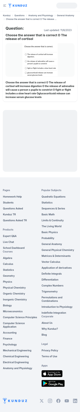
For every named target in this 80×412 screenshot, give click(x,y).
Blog (44, 334)
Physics (7, 281)
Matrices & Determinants (56, 255)
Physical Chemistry (14, 287)
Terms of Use (49, 356)
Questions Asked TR (15, 220)
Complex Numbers (52, 285)
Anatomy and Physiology (40, 15)
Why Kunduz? (50, 328)
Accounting (10, 332)
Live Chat (8, 241)
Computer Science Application (14, 325)
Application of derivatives (57, 267)
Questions (19, 15)
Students (8, 202)
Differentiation (50, 279)
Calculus (8, 263)
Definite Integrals (52, 273)
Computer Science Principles (20, 317)
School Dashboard (14, 247)
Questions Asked (13, 208)
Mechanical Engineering (17, 350)
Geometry (9, 275)
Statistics (8, 269)
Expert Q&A (10, 236)
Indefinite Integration (54, 312)
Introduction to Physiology (57, 306)
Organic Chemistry (14, 293)
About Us (47, 322)
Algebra (7, 257)
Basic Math (48, 214)
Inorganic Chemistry (15, 299)
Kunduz (7, 15)
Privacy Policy (50, 350)
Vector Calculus (51, 261)
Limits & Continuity (53, 220)
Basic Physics (50, 232)
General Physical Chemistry (58, 249)
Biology (7, 305)
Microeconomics (13, 311)
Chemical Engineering (16, 356)
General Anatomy (65, 15)
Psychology (10, 344)
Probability (48, 238)
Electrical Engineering (16, 362)
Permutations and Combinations (52, 299)
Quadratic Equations (54, 196)
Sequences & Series (53, 208)
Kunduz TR (9, 214)
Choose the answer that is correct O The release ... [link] (31, 19)
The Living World (52, 226)
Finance (7, 338)
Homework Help (12, 196)
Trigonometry (50, 291)
